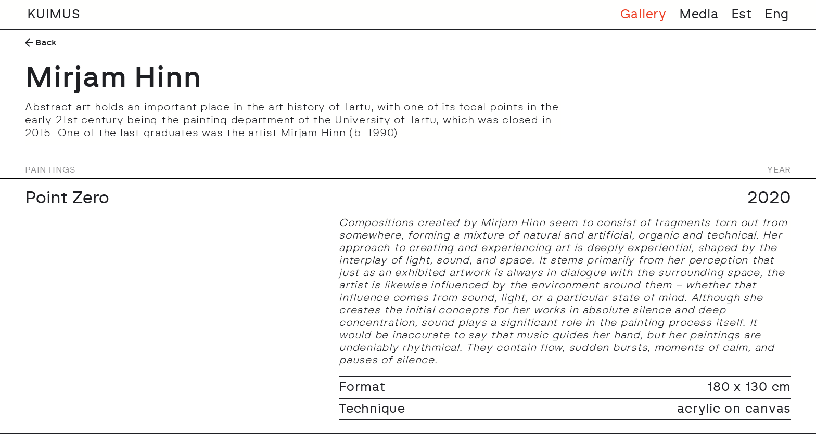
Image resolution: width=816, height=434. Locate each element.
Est (741, 14)
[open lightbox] (175, 222)
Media (699, 14)
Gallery (643, 14)
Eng (776, 14)
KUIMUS (54, 14)
